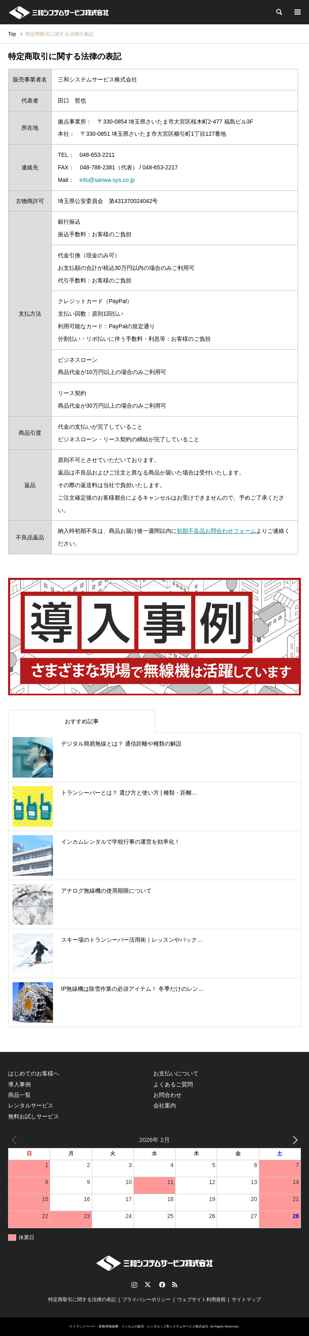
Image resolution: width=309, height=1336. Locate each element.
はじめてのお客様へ (33, 1073)
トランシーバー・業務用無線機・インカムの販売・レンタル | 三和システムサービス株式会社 (140, 1326)
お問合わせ (167, 1095)
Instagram (134, 1284)
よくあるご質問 (173, 1084)
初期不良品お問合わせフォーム (216, 531)
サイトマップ (246, 1299)
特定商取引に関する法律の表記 (82, 1299)
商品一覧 (19, 1095)
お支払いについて (176, 1073)
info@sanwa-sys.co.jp (107, 180)
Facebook (161, 1284)
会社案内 (164, 1105)
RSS (175, 1284)
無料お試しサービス (33, 1116)
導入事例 (19, 1084)
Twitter (147, 1284)
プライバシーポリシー (146, 1299)
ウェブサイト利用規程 (201, 1299)
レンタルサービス (30, 1105)
